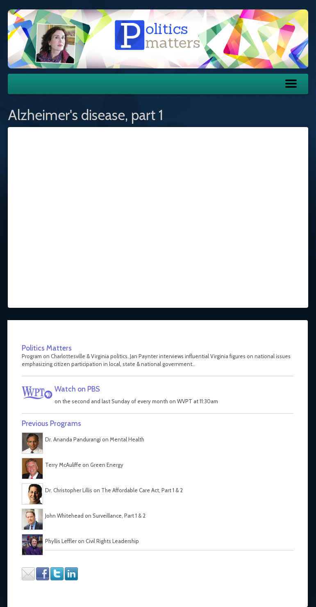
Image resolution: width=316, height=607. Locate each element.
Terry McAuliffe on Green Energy (84, 465)
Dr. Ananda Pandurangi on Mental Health (94, 439)
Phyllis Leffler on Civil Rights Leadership (92, 541)
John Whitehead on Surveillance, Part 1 (91, 515)
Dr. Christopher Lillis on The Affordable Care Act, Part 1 (109, 490)
